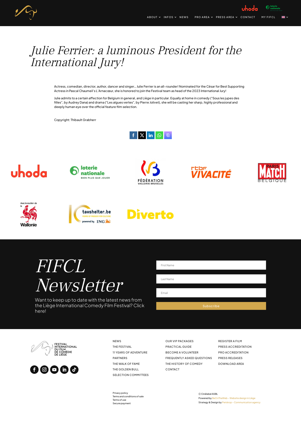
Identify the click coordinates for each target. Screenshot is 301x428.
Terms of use (119, 399)
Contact (248, 17)
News (184, 17)
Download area (231, 363)
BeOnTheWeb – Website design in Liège (233, 398)
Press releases (230, 358)
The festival (122, 346)
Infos (168, 17)
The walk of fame (126, 363)
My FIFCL (268, 17)
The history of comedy (184, 363)
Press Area (225, 17)
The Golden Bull (126, 369)
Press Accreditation (235, 346)
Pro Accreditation (233, 352)
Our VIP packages (179, 341)
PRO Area (202, 17)
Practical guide (178, 346)
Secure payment (122, 403)
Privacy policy (120, 393)
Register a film (230, 341)
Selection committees (131, 375)
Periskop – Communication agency (241, 402)
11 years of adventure (130, 352)
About (152, 17)
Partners (120, 358)
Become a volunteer (181, 352)
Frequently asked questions (188, 358)
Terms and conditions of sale (128, 396)
